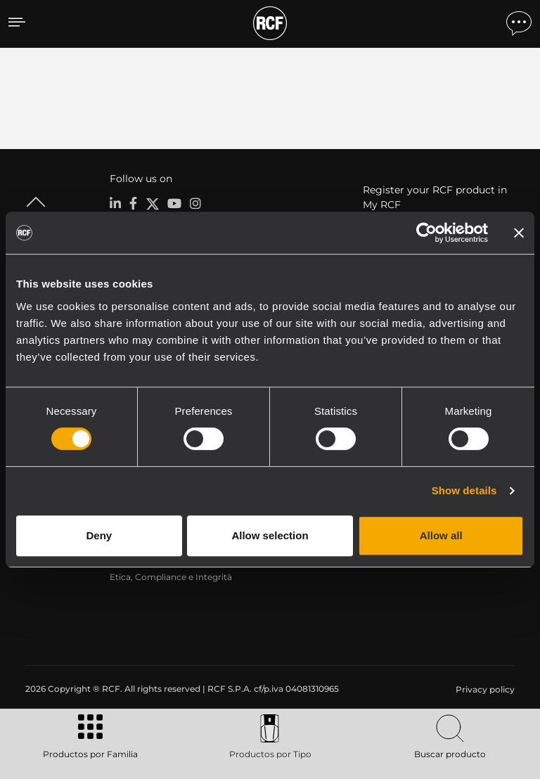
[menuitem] (484, 689)
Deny (99, 535)
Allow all (441, 535)
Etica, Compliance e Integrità (171, 577)
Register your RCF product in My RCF (435, 197)
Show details (464, 490)
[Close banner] (519, 233)
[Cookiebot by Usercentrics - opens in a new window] (426, 232)
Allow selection (269, 535)
